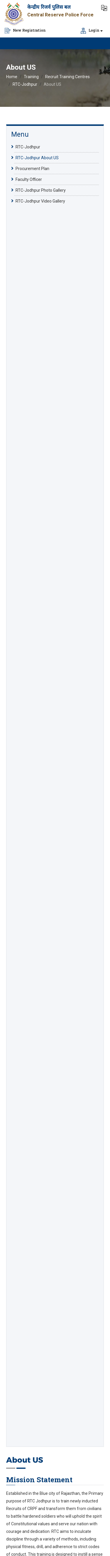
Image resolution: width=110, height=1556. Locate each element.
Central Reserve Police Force (60, 15)
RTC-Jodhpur (25, 84)
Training (31, 76)
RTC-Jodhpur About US (37, 157)
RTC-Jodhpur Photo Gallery (41, 189)
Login (89, 31)
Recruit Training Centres (67, 76)
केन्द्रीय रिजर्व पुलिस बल (49, 7)
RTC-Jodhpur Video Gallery (40, 200)
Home (11, 76)
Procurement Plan (32, 168)
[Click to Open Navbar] (98, 43)
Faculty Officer (29, 179)
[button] (104, 7)
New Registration (25, 31)
